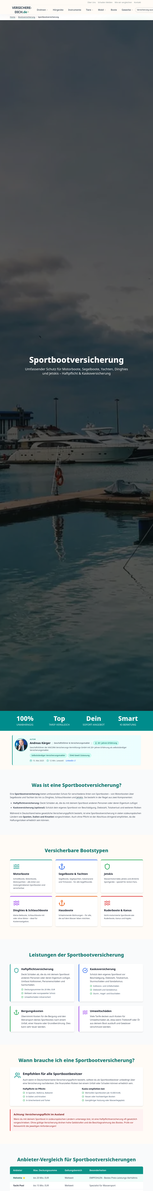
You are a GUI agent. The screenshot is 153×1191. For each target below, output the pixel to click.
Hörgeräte (58, 9)
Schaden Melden (105, 2)
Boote (114, 9)
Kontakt (137, 2)
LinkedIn (71, 760)
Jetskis (79, 797)
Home (12, 17)
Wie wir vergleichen (123, 2)
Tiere (89, 9)
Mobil (102, 9)
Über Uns (91, 2)
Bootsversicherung (26, 17)
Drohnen (42, 9)
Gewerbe (127, 9)
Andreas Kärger (40, 743)
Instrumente (74, 9)
